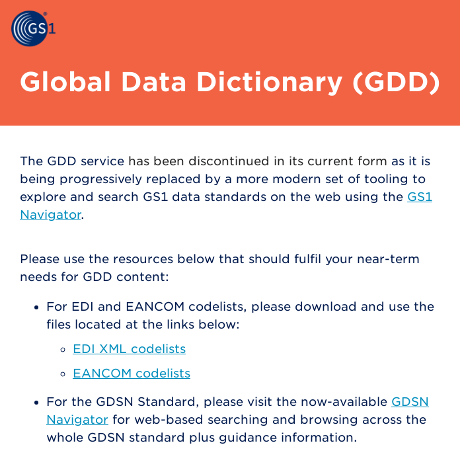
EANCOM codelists (131, 373)
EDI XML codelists (129, 349)
